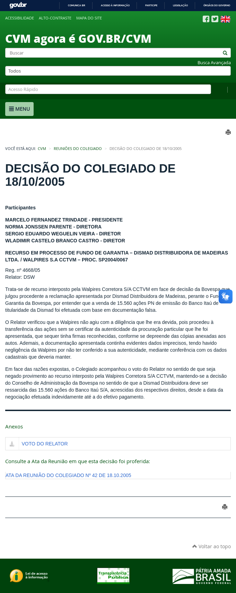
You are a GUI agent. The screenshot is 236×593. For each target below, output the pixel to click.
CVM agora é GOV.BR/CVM (78, 38)
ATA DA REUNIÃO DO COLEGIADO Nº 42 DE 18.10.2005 (68, 475)
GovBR (18, 5)
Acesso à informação (115, 5)
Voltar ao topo (211, 546)
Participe (151, 5)
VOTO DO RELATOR (45, 443)
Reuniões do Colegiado (78, 148)
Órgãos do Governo (216, 5)
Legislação (180, 5)
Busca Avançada (214, 63)
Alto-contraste (55, 18)
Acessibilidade (19, 18)
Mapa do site (89, 18)
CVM (42, 148)
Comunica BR (76, 5)
